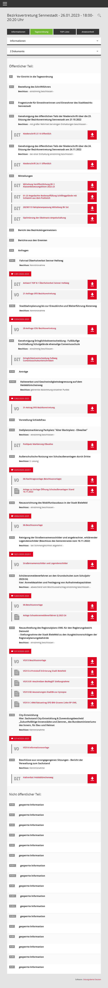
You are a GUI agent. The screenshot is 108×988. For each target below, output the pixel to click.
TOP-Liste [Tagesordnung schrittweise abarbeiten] (64, 31)
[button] (92, 135)
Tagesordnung (41, 31)
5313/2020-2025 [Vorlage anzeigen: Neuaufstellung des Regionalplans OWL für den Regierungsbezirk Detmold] (21, 651)
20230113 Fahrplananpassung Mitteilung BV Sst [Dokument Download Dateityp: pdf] (46, 207)
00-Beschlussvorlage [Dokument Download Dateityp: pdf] (33, 525)
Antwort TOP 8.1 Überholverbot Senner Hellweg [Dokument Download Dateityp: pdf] (46, 283)
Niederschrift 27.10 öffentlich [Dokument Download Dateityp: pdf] (37, 134)
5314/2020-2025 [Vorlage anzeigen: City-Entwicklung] (21, 738)
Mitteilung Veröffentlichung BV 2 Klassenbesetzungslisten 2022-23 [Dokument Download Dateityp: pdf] (39, 185)
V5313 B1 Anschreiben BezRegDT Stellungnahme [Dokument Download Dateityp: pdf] (46, 681)
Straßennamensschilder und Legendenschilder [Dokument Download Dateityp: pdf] (45, 563)
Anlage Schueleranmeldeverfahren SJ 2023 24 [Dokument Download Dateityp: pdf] (44, 615)
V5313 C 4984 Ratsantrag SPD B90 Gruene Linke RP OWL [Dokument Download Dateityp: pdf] (50, 702)
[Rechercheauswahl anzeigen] (98, 15)
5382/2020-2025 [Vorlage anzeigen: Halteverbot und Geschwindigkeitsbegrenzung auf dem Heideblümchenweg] (21, 398)
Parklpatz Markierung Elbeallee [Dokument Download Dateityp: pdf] (38, 444)
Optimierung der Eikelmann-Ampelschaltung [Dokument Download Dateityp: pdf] (44, 218)
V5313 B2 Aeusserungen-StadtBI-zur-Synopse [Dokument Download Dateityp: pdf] (44, 692)
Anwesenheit (88, 31)
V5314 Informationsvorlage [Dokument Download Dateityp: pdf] (36, 747)
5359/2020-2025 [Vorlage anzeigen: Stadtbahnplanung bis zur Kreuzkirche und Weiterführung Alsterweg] (21, 319)
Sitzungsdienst (92, 979)
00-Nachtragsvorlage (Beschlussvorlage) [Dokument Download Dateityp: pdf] (42, 479)
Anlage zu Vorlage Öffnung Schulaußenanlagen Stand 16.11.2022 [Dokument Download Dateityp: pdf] (48, 490)
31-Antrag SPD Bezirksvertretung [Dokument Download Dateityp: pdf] (39, 407)
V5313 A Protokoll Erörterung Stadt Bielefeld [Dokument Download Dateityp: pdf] (44, 671)
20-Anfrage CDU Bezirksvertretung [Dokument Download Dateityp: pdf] (39, 328)
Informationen (18, 31)
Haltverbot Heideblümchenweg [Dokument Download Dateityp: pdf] (38, 777)
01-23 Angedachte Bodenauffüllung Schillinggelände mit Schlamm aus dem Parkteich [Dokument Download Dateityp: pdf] (50, 197)
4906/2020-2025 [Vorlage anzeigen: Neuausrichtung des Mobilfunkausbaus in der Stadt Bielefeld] (21, 516)
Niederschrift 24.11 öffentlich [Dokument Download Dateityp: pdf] (37, 163)
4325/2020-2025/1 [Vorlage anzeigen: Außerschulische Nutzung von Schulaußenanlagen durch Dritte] (22, 470)
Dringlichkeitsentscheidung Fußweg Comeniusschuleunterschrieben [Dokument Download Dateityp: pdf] (40, 359)
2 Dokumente (17, 51)
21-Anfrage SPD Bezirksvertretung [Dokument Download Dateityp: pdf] (39, 293)
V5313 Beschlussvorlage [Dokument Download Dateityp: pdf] (34, 660)
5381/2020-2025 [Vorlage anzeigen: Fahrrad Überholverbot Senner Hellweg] (21, 274)
